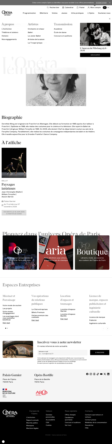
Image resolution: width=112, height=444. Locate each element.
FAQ (86, 428)
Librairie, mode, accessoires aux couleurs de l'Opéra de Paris (92, 259)
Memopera (30, 425)
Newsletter (89, 425)
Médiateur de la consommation (96, 422)
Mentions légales (32, 428)
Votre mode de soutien (12, 305)
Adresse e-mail (43, 351)
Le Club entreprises (40, 309)
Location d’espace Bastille (67, 315)
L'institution (30, 417)
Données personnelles (50, 416)
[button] (3, 441)
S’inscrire (99, 352)
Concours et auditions (73, 422)
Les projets (7, 308)
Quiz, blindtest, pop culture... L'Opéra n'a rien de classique (56, 259)
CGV (47, 422)
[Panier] (81, 7)
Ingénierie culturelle (97, 323)
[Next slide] (107, 328)
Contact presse (90, 420)
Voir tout (6, 323)
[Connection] (95, 7)
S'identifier (101, 3)
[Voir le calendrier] (68, 7)
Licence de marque (97, 317)
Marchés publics (32, 423)
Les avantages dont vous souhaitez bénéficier (11, 318)
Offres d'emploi (70, 415)
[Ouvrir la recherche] (53, 7)
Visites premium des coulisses (40, 316)
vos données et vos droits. (65, 363)
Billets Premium (38, 312)
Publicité (92, 320)
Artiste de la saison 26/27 (56, 40)
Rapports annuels (32, 420)
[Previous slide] (103, 328)
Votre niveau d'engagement (9, 312)
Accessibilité (50, 420)
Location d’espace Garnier (67, 310)
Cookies (49, 425)
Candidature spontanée (69, 418)
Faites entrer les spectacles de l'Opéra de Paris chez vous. (19, 259)
